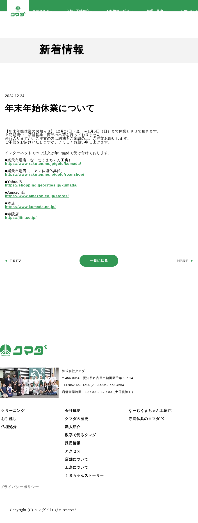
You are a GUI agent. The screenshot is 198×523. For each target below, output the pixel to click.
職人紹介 (72, 427)
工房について (76, 467)
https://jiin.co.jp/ (21, 218)
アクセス (72, 451)
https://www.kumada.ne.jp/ (30, 207)
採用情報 (72, 443)
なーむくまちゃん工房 (148, 411)
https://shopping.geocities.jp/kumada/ (41, 185)
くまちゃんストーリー (84, 475)
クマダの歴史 (76, 419)
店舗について (76, 459)
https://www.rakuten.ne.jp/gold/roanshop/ (44, 174)
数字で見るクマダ (80, 435)
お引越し (9, 419)
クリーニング (13, 411)
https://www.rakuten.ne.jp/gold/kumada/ (43, 164)
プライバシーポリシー (19, 487)
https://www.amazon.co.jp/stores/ (37, 196)
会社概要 (72, 411)
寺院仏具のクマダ (144, 419)
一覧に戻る (99, 261)
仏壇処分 (9, 427)
